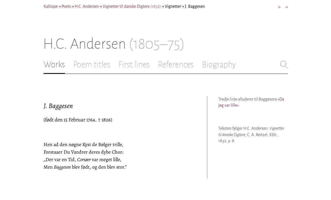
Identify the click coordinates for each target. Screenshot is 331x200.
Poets (66, 6)
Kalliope (51, 6)
